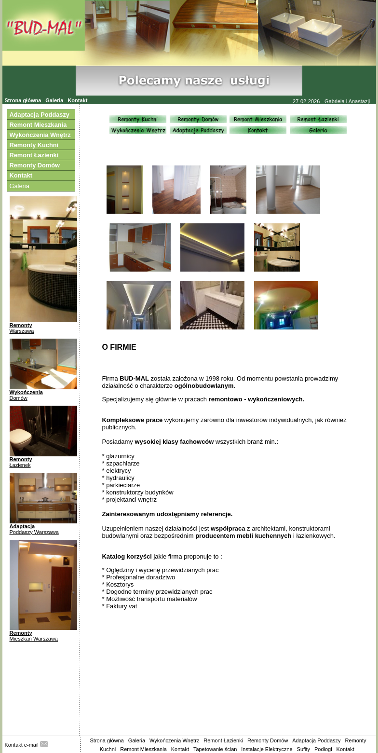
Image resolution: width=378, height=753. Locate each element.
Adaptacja (22, 526)
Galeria (54, 100)
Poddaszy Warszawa (34, 532)
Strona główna (23, 100)
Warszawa (22, 331)
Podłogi (323, 749)
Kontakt (77, 100)
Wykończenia (26, 392)
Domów (18, 398)
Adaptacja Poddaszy (316, 740)
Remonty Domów (267, 740)
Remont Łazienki (223, 740)
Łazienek (20, 465)
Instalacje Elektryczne (266, 749)
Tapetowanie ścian (215, 749)
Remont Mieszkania (143, 749)
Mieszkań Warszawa (34, 639)
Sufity (303, 749)
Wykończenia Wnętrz (174, 740)
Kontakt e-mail (26, 745)
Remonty (21, 325)
